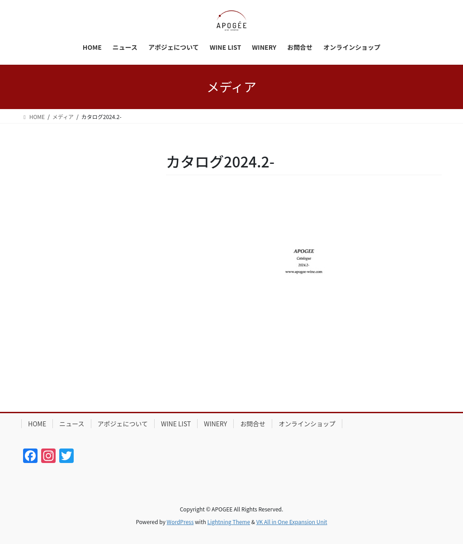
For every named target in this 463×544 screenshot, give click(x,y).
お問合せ (252, 423)
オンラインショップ (307, 423)
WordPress (180, 521)
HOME (37, 423)
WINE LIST (176, 423)
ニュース (71, 423)
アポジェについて (123, 423)
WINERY (215, 423)
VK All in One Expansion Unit (291, 521)
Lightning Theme (228, 521)
